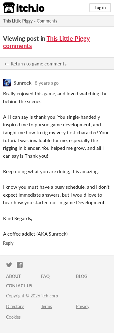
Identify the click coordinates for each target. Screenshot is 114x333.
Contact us (19, 285)
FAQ (45, 276)
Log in (100, 7)
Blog (81, 276)
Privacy (82, 306)
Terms (46, 306)
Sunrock (23, 83)
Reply (8, 243)
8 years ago (47, 83)
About (13, 276)
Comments (47, 20)
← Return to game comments (36, 63)
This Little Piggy (18, 20)
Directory (15, 306)
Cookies (13, 317)
